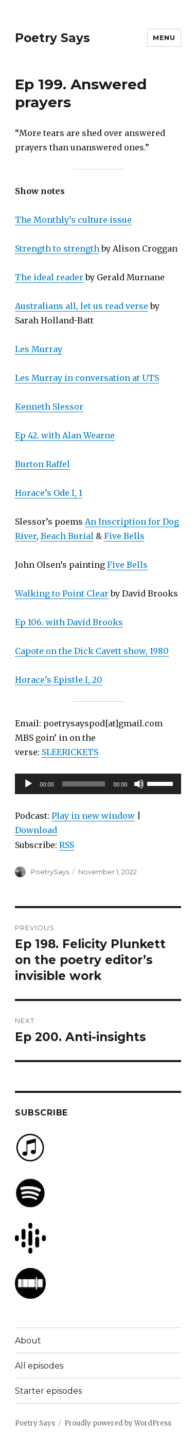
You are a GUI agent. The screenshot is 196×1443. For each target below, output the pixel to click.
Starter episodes (48, 1391)
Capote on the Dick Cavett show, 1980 (92, 651)
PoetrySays (50, 872)
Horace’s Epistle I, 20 (58, 680)
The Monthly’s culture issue (73, 220)
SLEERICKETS (70, 752)
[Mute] (139, 784)
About (28, 1340)
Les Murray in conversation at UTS (87, 378)
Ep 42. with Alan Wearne (65, 435)
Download (36, 830)
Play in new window (93, 816)
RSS (66, 845)
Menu (164, 37)
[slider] (83, 783)
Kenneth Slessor (49, 406)
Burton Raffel (42, 464)
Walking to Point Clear (62, 593)
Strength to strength (57, 248)
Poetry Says (52, 38)
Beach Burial (67, 536)
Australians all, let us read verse (81, 306)
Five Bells (124, 536)
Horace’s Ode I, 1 (48, 493)
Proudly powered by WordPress (117, 1423)
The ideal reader (49, 277)
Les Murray (38, 349)
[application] (98, 784)
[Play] (28, 784)
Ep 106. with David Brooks (69, 622)
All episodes (39, 1366)
